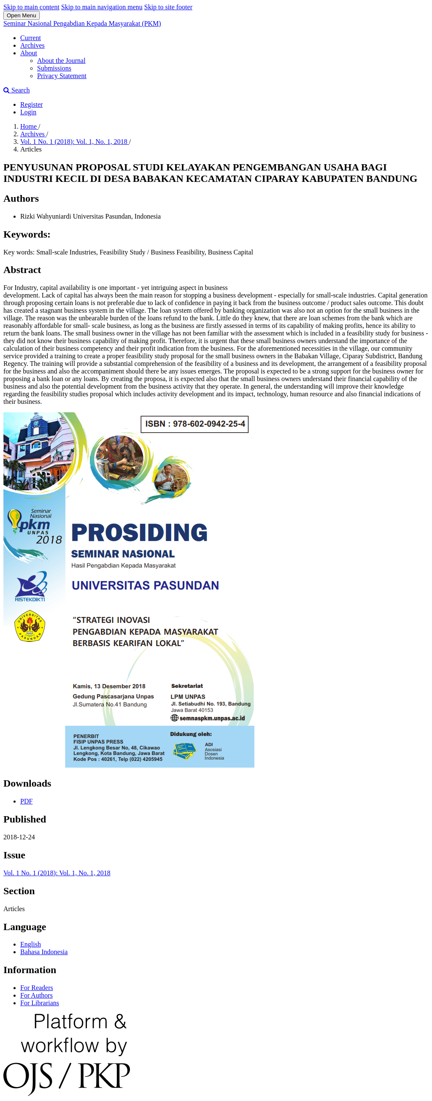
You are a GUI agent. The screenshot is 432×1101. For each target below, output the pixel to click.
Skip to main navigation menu (102, 7)
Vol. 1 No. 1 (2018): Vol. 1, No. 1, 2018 (74, 141)
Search (16, 90)
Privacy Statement (61, 75)
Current (30, 37)
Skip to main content (31, 7)
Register (31, 104)
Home (29, 126)
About (28, 53)
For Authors (36, 995)
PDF (26, 801)
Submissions (54, 68)
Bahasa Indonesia (44, 951)
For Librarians (39, 1002)
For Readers (36, 987)
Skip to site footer (168, 7)
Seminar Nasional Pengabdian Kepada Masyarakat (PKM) (82, 23)
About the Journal (61, 60)
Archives (32, 45)
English (30, 944)
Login (28, 112)
